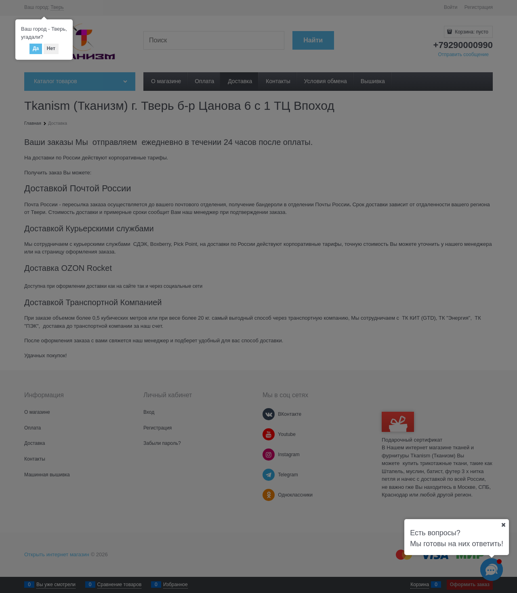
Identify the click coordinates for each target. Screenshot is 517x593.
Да (36, 48)
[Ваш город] (503, 525)
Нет (51, 48)
